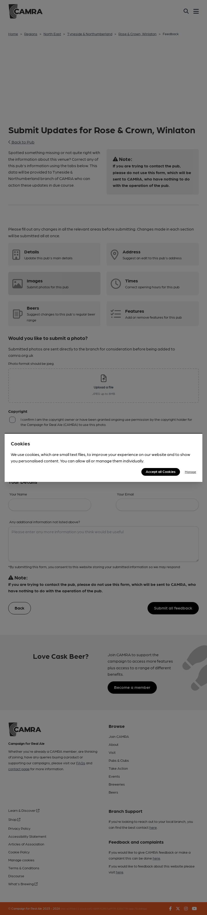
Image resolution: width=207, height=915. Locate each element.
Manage (190, 471)
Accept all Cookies (161, 471)
